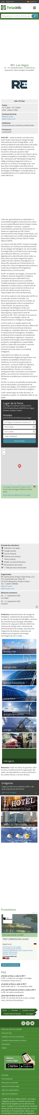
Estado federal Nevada (12, 1014)
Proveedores (6, 1044)
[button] (19, 466)
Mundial (14, 1010)
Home (4, 1010)
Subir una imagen (9, 792)
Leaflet (15, 484)
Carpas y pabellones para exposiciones (18, 950)
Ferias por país (7, 1033)
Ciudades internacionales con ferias (14, 1040)
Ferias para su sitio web (10, 1083)
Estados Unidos (28, 1010)
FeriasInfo (11, 7)
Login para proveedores (10, 1094)
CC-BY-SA (35, 484)
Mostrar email (7, 116)
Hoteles (4, 1048)
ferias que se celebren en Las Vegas (16, 495)
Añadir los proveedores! (10, 965)
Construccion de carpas (12, 947)
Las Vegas (29, 1014)
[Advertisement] (19, 39)
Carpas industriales (10, 952)
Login (3, 1)
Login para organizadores (10, 1090)
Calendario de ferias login (10, 1086)
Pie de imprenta (7, 1079)
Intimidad (5, 1075)
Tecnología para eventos (12, 948)
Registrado (10, 1)
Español (33, 1)
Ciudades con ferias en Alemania (13, 1037)
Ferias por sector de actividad (12, 1029)
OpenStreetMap (25, 484)
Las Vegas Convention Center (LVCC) (17, 487)
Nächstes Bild (36, 923)
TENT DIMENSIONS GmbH (16, 939)
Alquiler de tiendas (10, 954)
